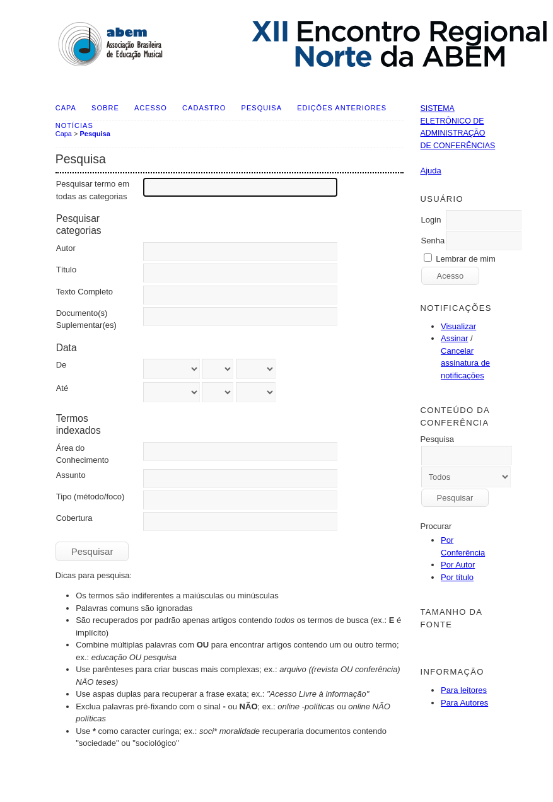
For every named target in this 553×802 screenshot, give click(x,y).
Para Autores (464, 702)
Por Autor (458, 564)
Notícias (74, 125)
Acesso (150, 108)
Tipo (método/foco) (90, 496)
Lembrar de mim (466, 259)
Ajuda (431, 170)
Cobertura (74, 518)
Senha (433, 240)
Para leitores (464, 690)
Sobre (105, 108)
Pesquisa (262, 108)
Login (431, 219)
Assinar (454, 338)
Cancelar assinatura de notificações (465, 363)
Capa (65, 108)
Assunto (71, 475)
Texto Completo (84, 291)
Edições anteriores (342, 108)
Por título (457, 577)
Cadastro (204, 108)
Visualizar (458, 326)
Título (66, 269)
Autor (66, 248)
